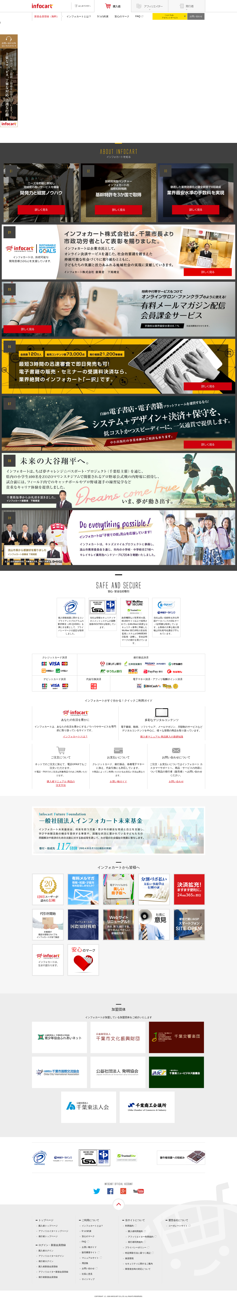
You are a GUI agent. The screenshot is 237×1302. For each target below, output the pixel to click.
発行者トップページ (48, 1236)
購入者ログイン (46, 1250)
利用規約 (129, 1226)
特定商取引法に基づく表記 (138, 1253)
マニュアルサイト (90, 1258)
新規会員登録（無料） (46, 16)
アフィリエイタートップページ (53, 1231)
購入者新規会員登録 (48, 1266)
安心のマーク (122, 16)
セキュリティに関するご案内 (139, 1263)
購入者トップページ (48, 1226)
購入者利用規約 (135, 1231)
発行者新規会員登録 (48, 1277)
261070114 (69, 1161)
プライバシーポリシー (135, 1247)
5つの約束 (103, 16)
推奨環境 (129, 1258)
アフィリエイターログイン (51, 1256)
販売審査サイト (89, 1252)
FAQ (137, 16)
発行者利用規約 (135, 1242)
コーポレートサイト (178, 1226)
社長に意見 (87, 1274)
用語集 (85, 1263)
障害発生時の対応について (138, 1269)
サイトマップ (88, 1279)
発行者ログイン (46, 1261)
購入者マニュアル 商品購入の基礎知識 (161, 736)
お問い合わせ (196, 16)
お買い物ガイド (118, 781)
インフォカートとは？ (78, 16)
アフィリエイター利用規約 (140, 1236)
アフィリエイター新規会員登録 (53, 1272)
